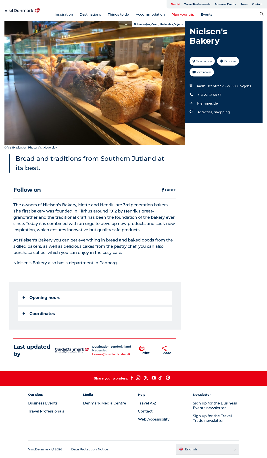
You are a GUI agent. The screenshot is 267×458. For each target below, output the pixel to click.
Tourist (175, 4)
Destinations (90, 14)
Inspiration (64, 14)
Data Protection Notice (89, 449)
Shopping (222, 112)
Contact (257, 4)
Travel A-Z (147, 403)
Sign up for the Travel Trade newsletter (212, 418)
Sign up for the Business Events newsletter (215, 405)
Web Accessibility (153, 419)
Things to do (118, 14)
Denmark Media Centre (104, 403)
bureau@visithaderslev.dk (111, 354)
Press (244, 4)
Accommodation (150, 14)
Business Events (225, 4)
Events (206, 14)
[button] (147, 350)
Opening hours (41, 297)
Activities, (206, 112)
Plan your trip (182, 14)
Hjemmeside (207, 103)
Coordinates (39, 313)
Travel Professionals (197, 4)
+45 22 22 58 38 (209, 95)
